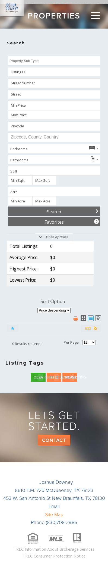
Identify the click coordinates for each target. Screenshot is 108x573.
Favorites (72, 222)
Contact (54, 440)
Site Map (54, 514)
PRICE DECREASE (55, 377)
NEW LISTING (71, 377)
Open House (40, 377)
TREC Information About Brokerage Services (54, 549)
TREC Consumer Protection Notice (54, 556)
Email (54, 506)
